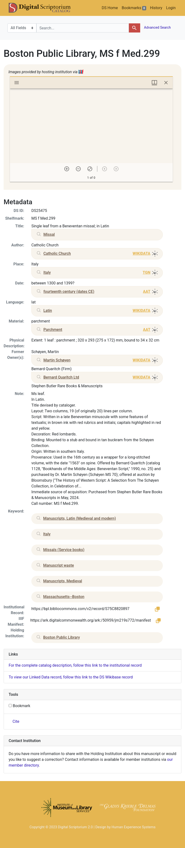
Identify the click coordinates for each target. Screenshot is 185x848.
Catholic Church (57, 253)
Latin (47, 310)
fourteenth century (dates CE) (68, 291)
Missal (49, 234)
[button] (157, 608)
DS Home (110, 8)
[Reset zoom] (90, 169)
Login (171, 8)
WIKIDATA (141, 253)
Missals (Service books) (63, 549)
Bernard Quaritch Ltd (61, 377)
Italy (47, 272)
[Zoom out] (78, 169)
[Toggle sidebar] (16, 82)
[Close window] (166, 82)
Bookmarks (134, 8)
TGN (146, 272)
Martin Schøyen (56, 360)
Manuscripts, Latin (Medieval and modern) (79, 518)
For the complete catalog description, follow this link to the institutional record (75, 665)
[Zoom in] (67, 169)
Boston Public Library (61, 637)
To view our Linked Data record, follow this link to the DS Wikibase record (71, 677)
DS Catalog (43, 8)
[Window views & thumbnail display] (154, 82)
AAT (146, 291)
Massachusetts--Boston (63, 596)
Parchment (52, 329)
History (156, 8)
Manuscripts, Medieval (62, 581)
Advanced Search (157, 28)
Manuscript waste (58, 565)
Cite (16, 721)
